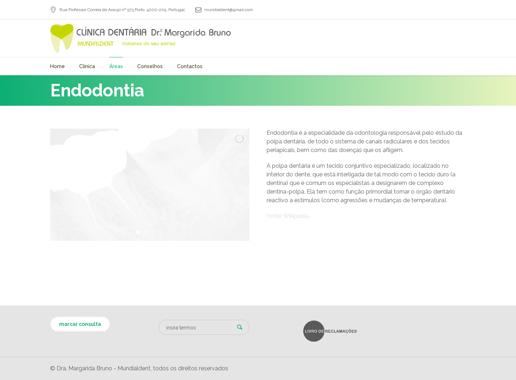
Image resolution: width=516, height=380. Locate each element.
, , (122, 9)
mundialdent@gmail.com (228, 9)
